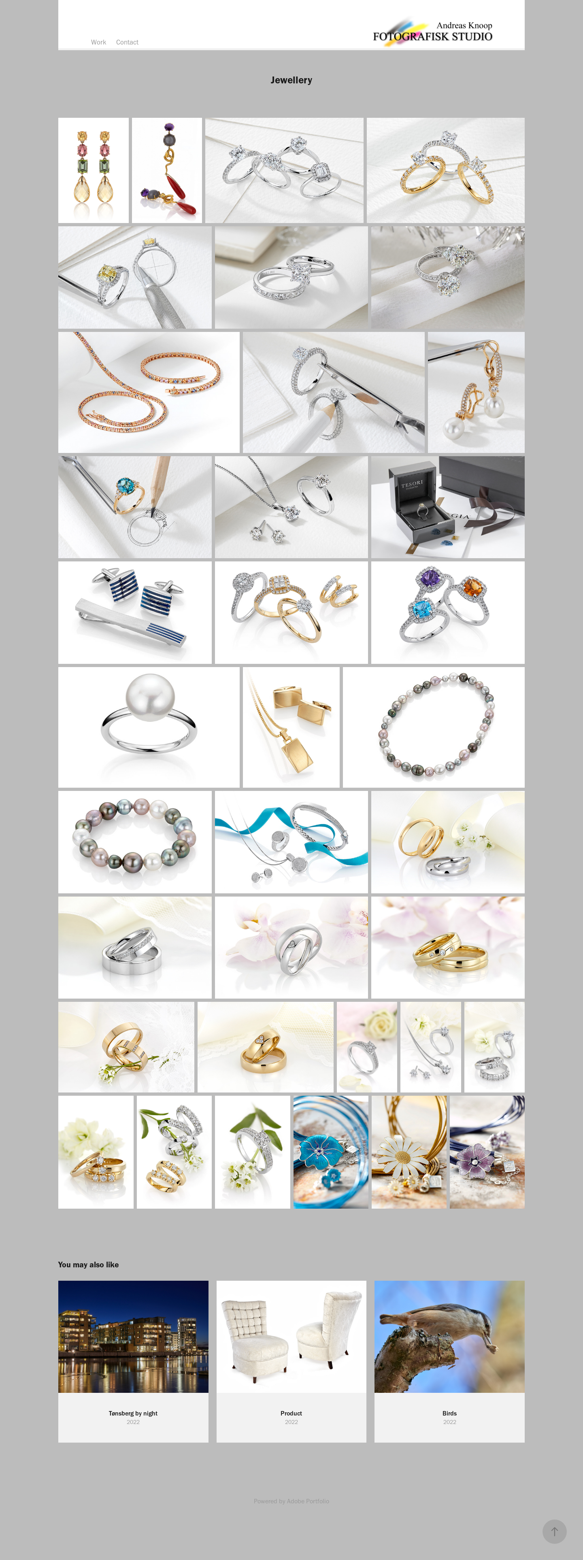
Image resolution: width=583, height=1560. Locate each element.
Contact (127, 42)
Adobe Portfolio (308, 1501)
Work (98, 42)
